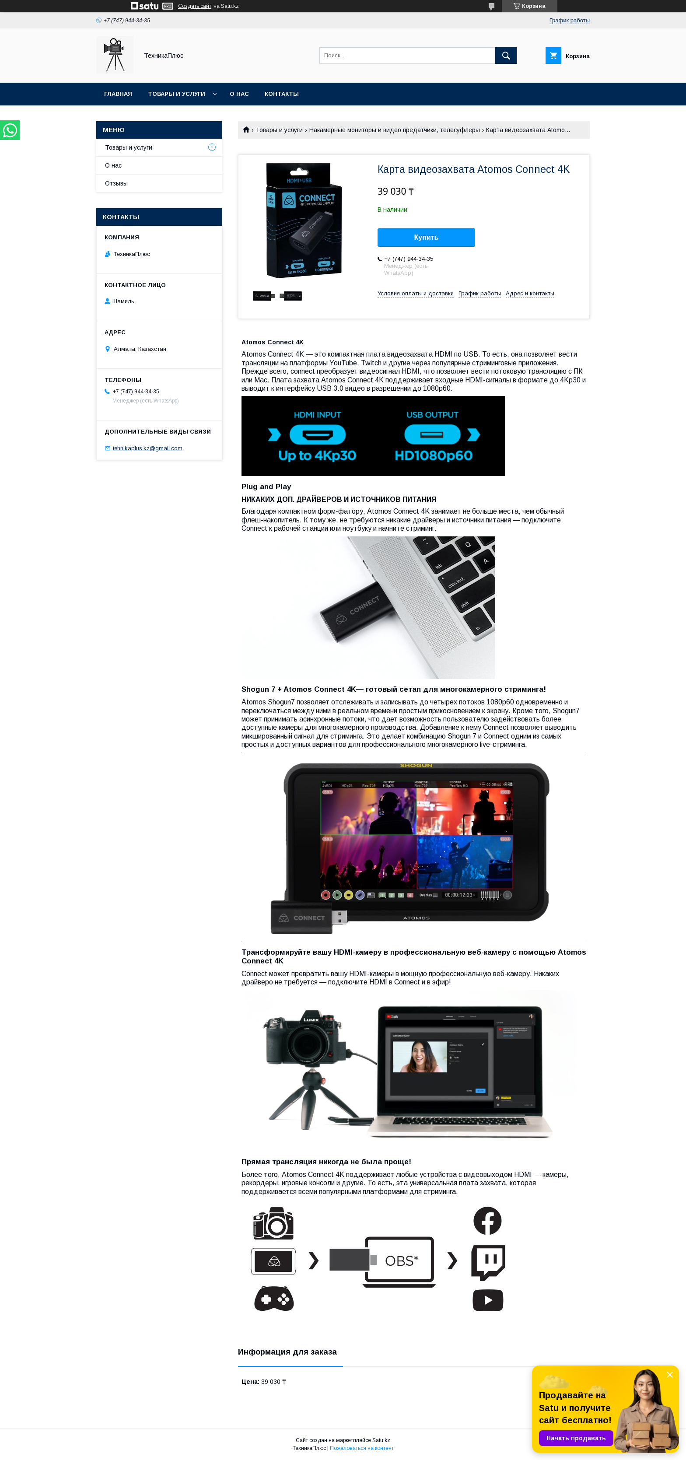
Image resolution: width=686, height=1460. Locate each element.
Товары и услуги (176, 94)
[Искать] (506, 55)
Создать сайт (194, 6)
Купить (426, 237)
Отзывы (116, 183)
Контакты (282, 94)
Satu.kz (381, 1440)
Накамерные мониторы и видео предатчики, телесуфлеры (394, 129)
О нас (239, 94)
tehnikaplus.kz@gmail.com (147, 448)
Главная (118, 94)
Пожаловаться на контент (362, 1448)
